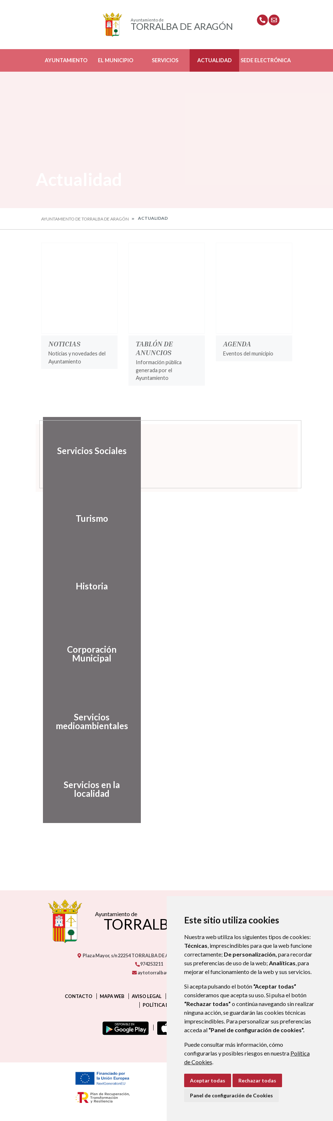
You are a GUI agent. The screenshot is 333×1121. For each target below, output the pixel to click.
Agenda (237, 343)
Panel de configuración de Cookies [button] (231, 1095)
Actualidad (214, 60)
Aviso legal (147, 996)
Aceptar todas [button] (207, 1080)
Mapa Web (112, 996)
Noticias (64, 343)
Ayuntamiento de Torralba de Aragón (85, 219)
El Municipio (115, 60)
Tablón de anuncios (154, 348)
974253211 (149, 964)
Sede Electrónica (266, 60)
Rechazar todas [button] (257, 1080)
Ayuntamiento (66, 60)
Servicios (165, 60)
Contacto (78, 996)
